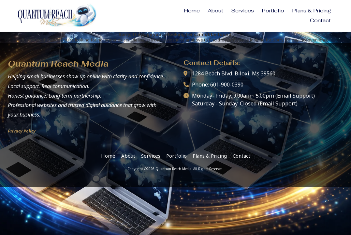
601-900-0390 (226, 84)
